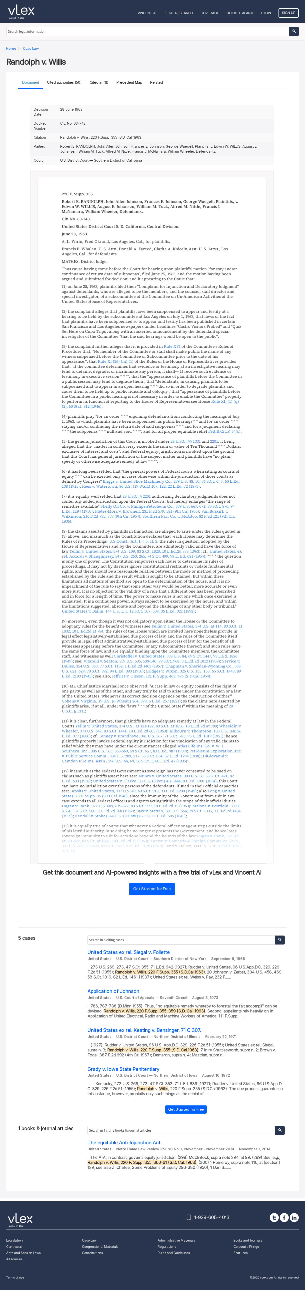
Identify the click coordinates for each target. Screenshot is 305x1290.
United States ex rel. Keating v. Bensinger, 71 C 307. (144, 1030)
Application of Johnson (113, 991)
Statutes (241, 1253)
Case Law (89, 1240)
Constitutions (92, 1253)
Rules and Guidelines (174, 1253)
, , (141, 486)
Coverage (209, 13)
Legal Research (178, 13)
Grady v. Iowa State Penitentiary (124, 1069)
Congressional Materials (100, 1247)
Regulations (167, 1247)
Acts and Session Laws (23, 1253)
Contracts (14, 1247)
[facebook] (284, 1217)
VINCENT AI (147, 13)
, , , (135, 551)
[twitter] (274, 1217)
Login (266, 13)
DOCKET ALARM (240, 13)
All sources (14, 1259)
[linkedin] (294, 1217)
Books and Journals (248, 1240)
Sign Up (288, 13)
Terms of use (15, 1277)
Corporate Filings (246, 1247)
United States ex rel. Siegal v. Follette (129, 952)
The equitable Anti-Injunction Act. (125, 1143)
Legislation (14, 1240)
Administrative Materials (176, 1240)
